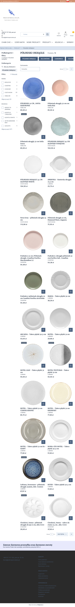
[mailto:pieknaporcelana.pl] (9, 36)
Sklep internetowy (35, 604)
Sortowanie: (24, 65)
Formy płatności (42, 559)
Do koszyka (43, 99)
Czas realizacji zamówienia (45, 562)
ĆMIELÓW (7, 96)
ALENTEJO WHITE (10, 117)
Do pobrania (41, 594)
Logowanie (41, 574)
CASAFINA (8, 85)
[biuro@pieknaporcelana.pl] (11, 560)
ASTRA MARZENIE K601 (10, 121)
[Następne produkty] (62, 534)
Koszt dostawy (42, 564)
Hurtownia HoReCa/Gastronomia (47, 585)
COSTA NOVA (8, 92)
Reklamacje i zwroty (43, 566)
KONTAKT (41, 596)
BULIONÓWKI (45, 59)
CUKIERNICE (59, 59)
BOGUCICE (8, 82)
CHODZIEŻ (8, 89)
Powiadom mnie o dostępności (71, 366)
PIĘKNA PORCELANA (6, 48)
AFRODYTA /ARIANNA (8, 108)
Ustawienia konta (43, 578)
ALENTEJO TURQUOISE (8, 113)
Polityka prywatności (44, 590)
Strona (61, 69)
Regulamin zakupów (43, 592)
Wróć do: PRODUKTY (8, 66)
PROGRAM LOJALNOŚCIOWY (46, 588)
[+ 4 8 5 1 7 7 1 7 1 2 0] (13, 557)
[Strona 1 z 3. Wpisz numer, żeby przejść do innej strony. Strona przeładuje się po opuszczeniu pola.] (65, 69)
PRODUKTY (17, 48)
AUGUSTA (7, 126)
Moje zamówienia (43, 576)
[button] (47, 34)
